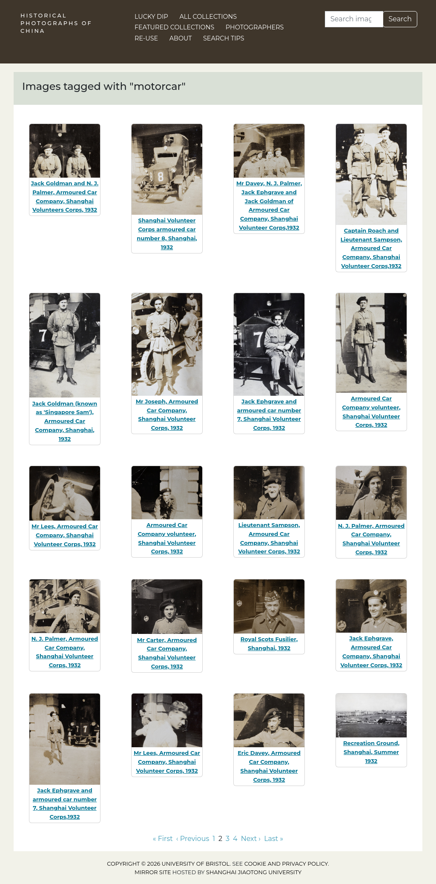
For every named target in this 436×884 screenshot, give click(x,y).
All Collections (208, 16)
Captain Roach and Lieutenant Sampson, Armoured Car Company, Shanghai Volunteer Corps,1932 (371, 248)
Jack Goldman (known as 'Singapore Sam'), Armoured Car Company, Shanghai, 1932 (64, 421)
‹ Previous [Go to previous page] (192, 839)
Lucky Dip (151, 16)
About (180, 38)
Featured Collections (174, 27)
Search (400, 19)
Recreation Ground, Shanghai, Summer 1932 (371, 752)
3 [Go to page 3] (227, 839)
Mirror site (153, 872)
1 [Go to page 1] (213, 839)
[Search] (354, 19)
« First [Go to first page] (163, 839)
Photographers (255, 27)
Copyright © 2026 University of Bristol (168, 864)
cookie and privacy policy (286, 864)
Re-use (146, 38)
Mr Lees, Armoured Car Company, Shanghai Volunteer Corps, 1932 (65, 535)
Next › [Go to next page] (251, 839)
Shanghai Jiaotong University (253, 872)
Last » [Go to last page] (273, 839)
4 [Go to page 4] (235, 839)
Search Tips (223, 38)
